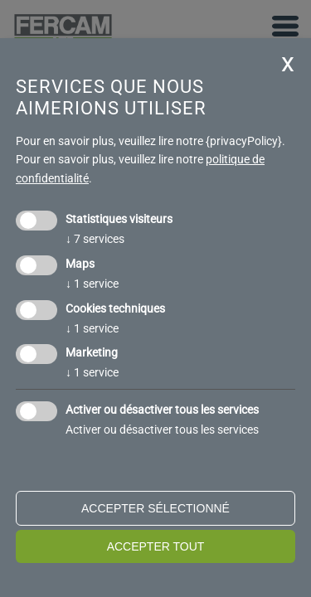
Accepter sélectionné (155, 508)
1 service (92, 283)
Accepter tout (156, 546)
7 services (95, 238)
